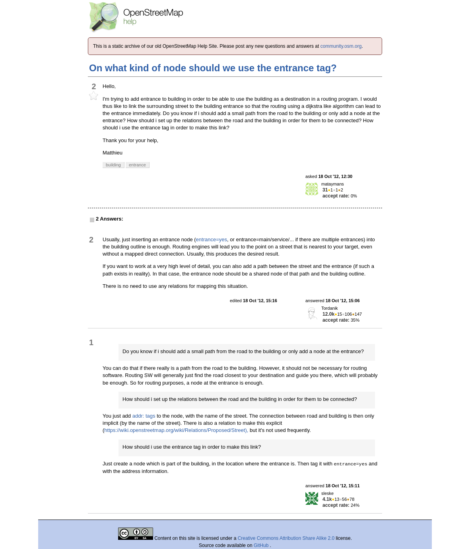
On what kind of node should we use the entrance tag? (213, 68)
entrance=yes (211, 239)
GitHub (262, 545)
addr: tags (143, 416)
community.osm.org (341, 46)
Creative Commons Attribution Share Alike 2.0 (286, 538)
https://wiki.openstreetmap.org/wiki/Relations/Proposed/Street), (176, 430)
